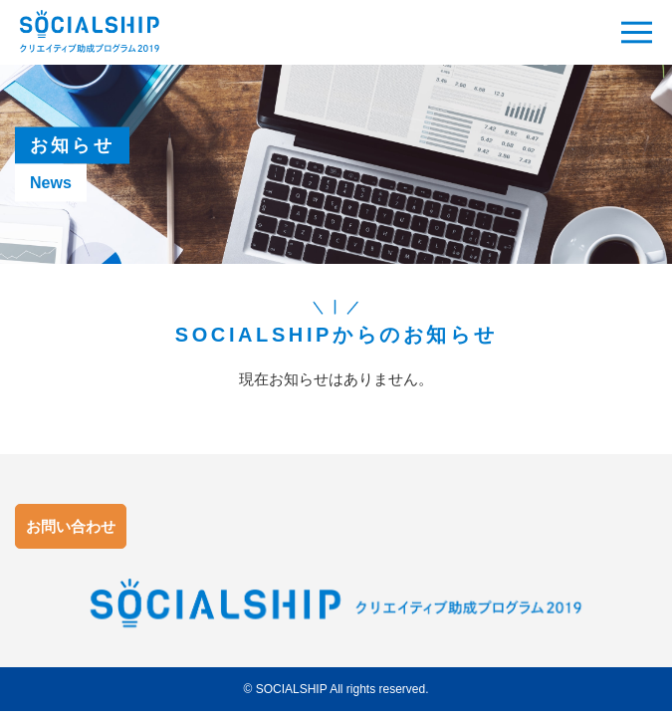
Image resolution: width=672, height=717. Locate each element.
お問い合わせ (70, 526)
